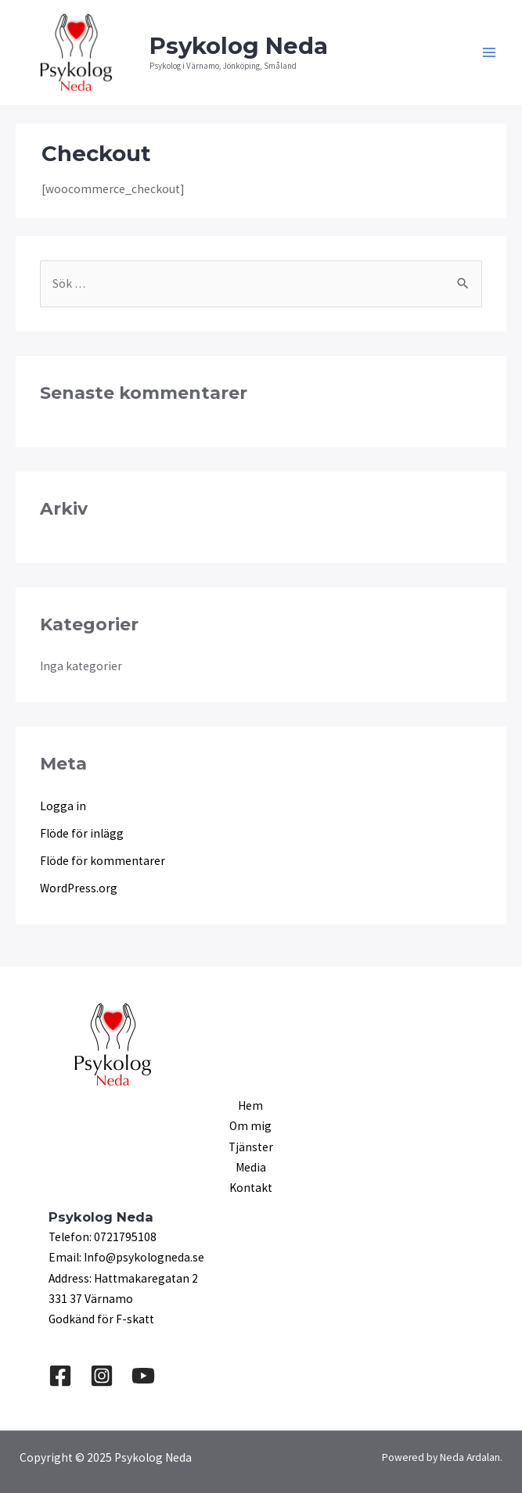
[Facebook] (60, 1375)
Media (251, 1167)
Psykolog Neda (238, 45)
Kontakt (250, 1187)
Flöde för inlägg (82, 833)
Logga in (63, 806)
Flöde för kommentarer (102, 860)
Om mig (250, 1125)
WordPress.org (78, 888)
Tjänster (251, 1146)
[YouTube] (143, 1375)
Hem (250, 1105)
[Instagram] (101, 1375)
